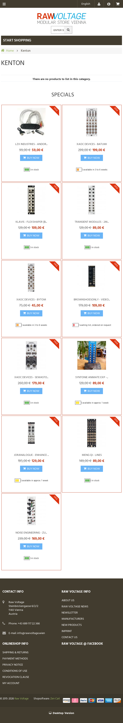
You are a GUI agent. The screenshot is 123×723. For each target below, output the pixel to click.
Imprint (67, 631)
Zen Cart (55, 699)
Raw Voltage (22, 699)
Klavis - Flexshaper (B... (31, 222)
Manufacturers (73, 619)
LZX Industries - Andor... (31, 144)
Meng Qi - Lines (92, 455)
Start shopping (17, 40)
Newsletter (70, 612)
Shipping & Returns (15, 652)
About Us (68, 600)
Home (10, 50)
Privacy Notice (12, 665)
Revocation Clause (15, 677)
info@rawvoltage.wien (31, 633)
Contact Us (69, 637)
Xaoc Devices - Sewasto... (31, 377)
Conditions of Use (14, 671)
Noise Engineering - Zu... (31, 533)
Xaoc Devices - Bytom (31, 300)
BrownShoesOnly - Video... (92, 300)
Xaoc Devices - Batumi (92, 144)
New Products (72, 625)
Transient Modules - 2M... (92, 222)
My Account (10, 683)
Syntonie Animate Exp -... (91, 377)
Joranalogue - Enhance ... (31, 455)
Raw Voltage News (75, 606)
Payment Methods (15, 658)
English (85, 4)
